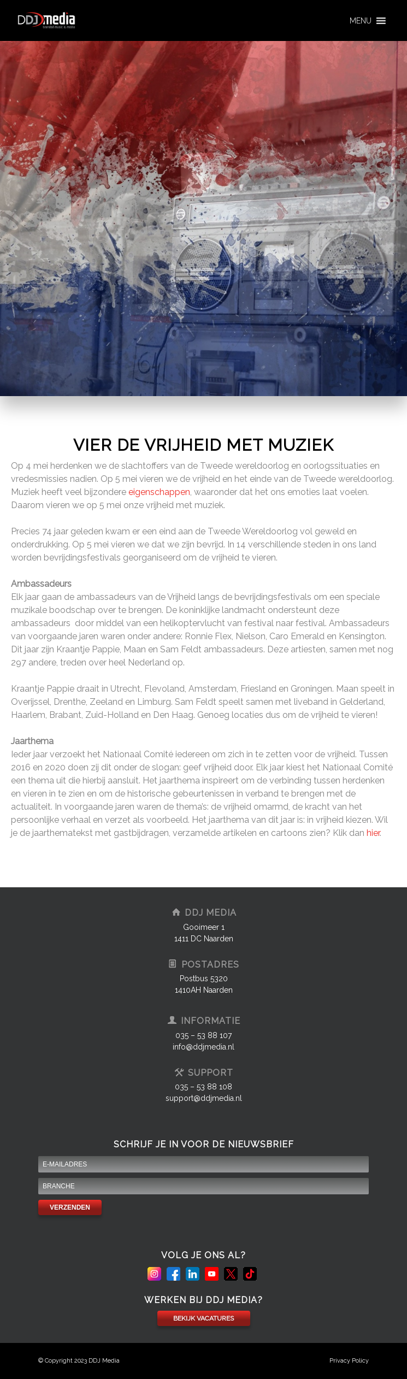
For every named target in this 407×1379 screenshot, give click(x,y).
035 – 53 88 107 (203, 1035)
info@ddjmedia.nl (203, 1046)
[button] (360, 21)
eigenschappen (159, 492)
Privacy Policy (349, 1360)
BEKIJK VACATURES (203, 1318)
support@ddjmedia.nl (204, 1098)
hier (373, 833)
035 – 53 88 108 (203, 1086)
